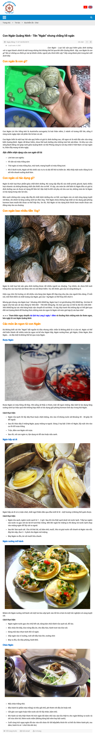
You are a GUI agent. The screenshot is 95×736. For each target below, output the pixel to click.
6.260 (13, 45)
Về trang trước (11, 731)
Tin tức (17, 23)
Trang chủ (6, 23)
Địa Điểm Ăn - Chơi (31, 23)
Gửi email (26, 731)
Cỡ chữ (81, 42)
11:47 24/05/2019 (16, 42)
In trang (38, 731)
